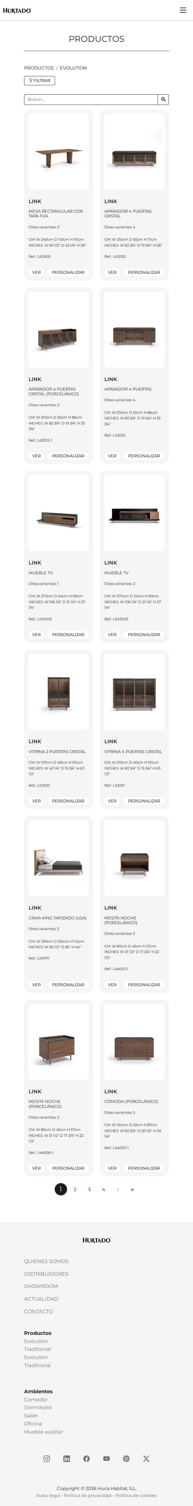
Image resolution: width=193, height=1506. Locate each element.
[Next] (118, 1189)
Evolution (73, 68)
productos (39, 68)
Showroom (41, 1286)
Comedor (36, 1400)
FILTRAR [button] (39, 80)
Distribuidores (46, 1274)
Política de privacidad (87, 1495)
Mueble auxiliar (43, 1432)
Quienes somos (46, 1261)
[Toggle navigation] (183, 10)
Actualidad (41, 1299)
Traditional (37, 1349)
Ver (36, 272)
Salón (31, 1416)
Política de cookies (136, 1495)
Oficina (33, 1424)
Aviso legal (48, 1495)
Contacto (38, 1311)
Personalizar (68, 272)
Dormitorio (38, 1407)
